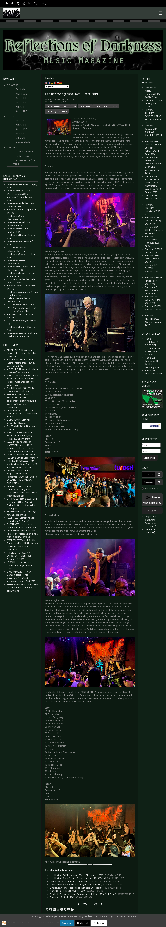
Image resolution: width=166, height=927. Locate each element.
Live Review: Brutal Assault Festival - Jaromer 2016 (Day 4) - (87, 878)
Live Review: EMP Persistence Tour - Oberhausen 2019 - (85, 875)
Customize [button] (99, 923)
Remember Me (152, 488)
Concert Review (53, 106)
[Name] (151, 445)
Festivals (20, 89)
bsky (44, 3)
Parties (12, 147)
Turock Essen (85, 106)
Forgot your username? (150, 525)
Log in (152, 510)
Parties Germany (24, 151)
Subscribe (150, 458)
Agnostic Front (101, 106)
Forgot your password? (150, 518)
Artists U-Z (21, 111)
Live (74, 106)
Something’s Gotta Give (56, 111)
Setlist (66, 106)
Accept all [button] (67, 923)
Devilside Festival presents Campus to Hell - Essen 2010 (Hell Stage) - (92, 894)
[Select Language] (57, 86)
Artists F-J (21, 98)
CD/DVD (12, 116)
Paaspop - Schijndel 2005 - (71, 897)
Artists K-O (21, 102)
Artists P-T (21, 106)
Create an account (150, 531)
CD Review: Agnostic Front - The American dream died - (85, 881)
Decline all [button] (82, 923)
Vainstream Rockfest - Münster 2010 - (76, 890)
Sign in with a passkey (152, 499)
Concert (13, 85)
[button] (46, 909)
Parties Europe (23, 156)
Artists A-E (21, 93)
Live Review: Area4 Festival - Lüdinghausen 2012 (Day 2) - (86, 884)
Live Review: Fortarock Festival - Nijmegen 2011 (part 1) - (85, 887)
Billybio (114, 106)
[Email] (151, 451)
